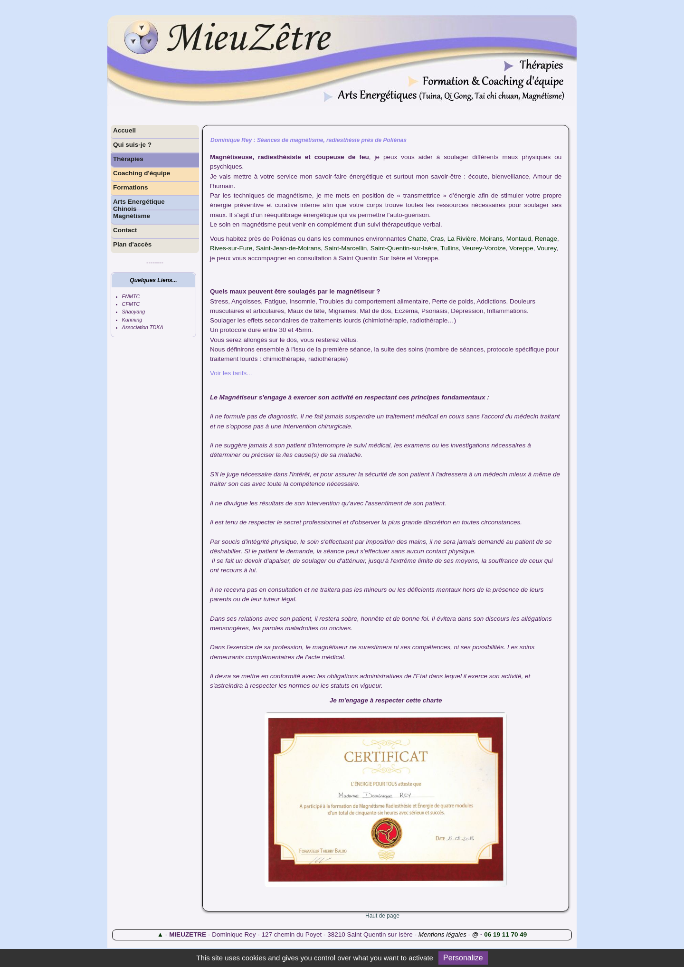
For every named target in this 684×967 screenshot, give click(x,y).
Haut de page (382, 915)
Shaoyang (133, 311)
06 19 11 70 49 (505, 934)
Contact (125, 230)
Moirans (491, 238)
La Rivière (461, 238)
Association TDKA (142, 327)
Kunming (132, 319)
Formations (130, 187)
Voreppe (521, 248)
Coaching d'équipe (141, 173)
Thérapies (128, 158)
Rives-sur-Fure (231, 248)
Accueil (124, 130)
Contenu (546, 7)
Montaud (519, 238)
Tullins (449, 248)
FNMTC (131, 296)
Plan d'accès (132, 244)
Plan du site (485, 7)
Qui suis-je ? (132, 144)
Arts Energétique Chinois (139, 204)
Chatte (417, 238)
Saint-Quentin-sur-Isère (403, 248)
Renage (546, 238)
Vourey (546, 248)
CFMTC (131, 304)
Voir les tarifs (228, 373)
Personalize (463, 958)
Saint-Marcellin (345, 248)
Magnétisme (131, 215)
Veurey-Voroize (484, 248)
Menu (567, 7)
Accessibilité (517, 7)
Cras (437, 238)
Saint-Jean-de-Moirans (288, 248)
